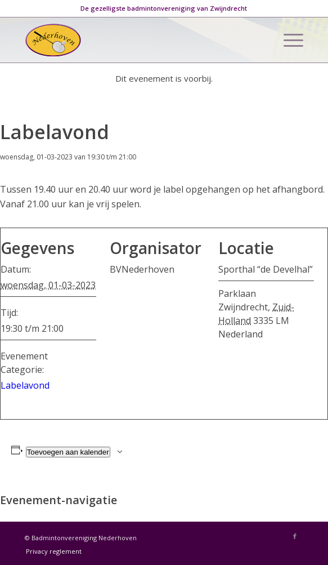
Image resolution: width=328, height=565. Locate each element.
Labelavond (25, 385)
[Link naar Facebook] (294, 536)
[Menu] (287, 40)
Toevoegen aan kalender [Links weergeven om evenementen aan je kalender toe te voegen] (68, 452)
